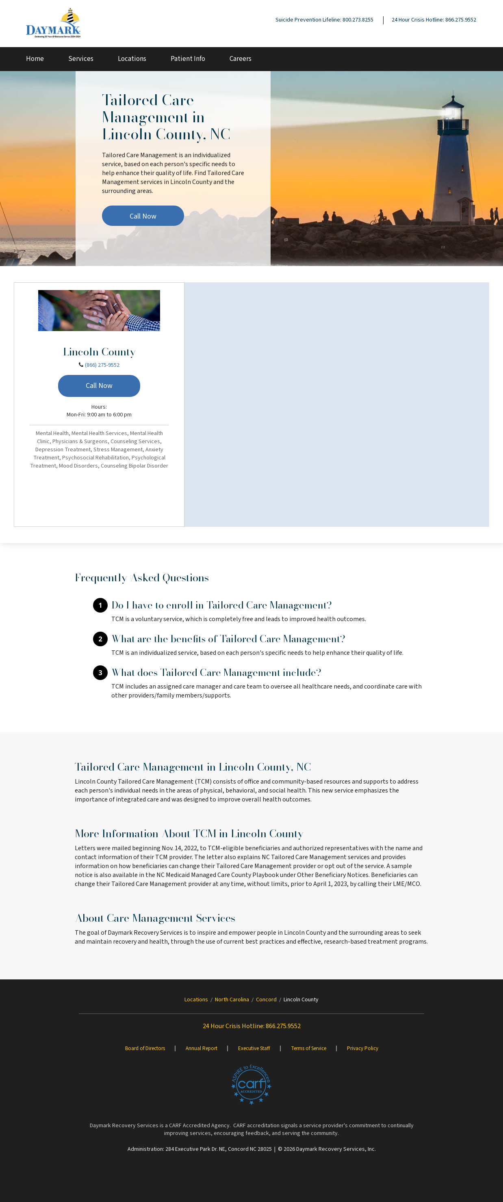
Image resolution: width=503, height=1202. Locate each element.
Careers (241, 59)
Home (35, 59)
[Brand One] (251, 1085)
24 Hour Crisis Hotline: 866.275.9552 (434, 20)
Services (80, 59)
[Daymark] (53, 23)
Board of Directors (145, 1048)
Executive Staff (254, 1048)
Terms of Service (308, 1048)
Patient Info (188, 59)
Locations (132, 59)
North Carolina (232, 1000)
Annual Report (201, 1048)
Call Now (143, 216)
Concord (266, 1000)
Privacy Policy (362, 1048)
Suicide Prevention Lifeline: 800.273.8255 (324, 20)
